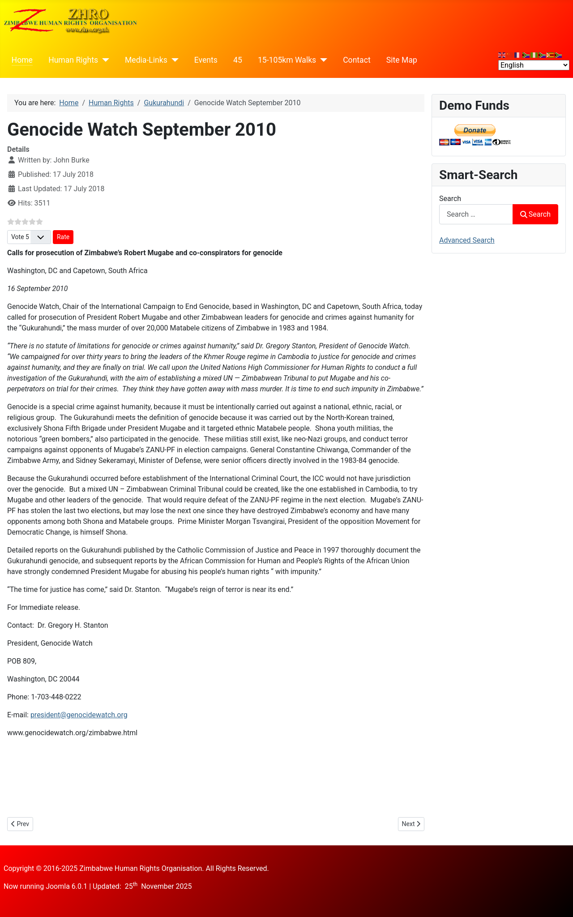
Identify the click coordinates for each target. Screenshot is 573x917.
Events (206, 60)
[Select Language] (533, 65)
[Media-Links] (173, 60)
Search (450, 198)
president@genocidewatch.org (79, 715)
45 (237, 60)
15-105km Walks (287, 60)
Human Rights (73, 60)
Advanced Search (467, 240)
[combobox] (476, 214)
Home (22, 60)
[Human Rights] (103, 60)
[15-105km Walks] (321, 60)
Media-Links (146, 60)
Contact (357, 60)
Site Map (401, 60)
